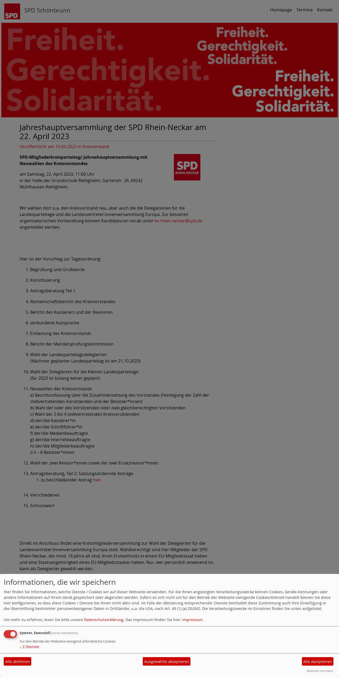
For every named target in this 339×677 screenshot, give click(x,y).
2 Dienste (29, 646)
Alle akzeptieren (317, 661)
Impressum (192, 619)
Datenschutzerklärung (103, 619)
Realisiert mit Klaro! (320, 671)
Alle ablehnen (17, 661)
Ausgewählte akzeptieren (166, 661)
